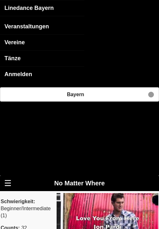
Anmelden (18, 74)
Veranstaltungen (26, 26)
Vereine (14, 42)
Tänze (12, 58)
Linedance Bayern (29, 7)
